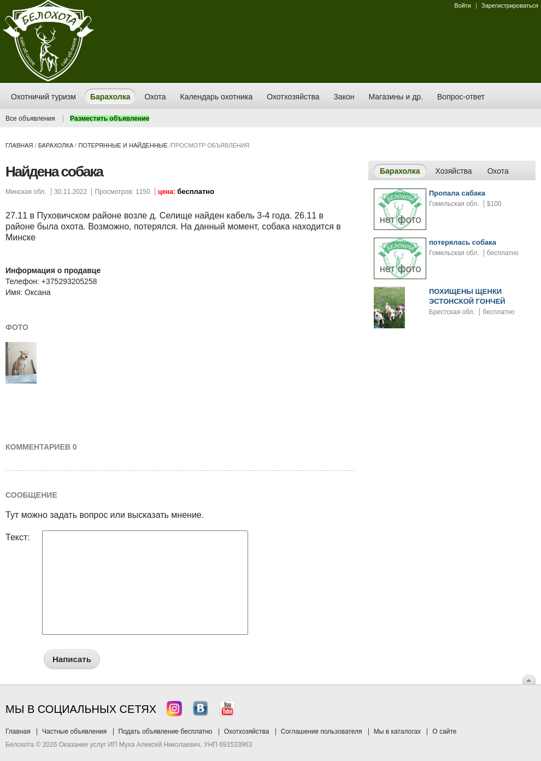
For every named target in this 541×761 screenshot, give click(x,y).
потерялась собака (462, 242)
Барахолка (56, 145)
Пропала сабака (457, 193)
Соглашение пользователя (321, 731)
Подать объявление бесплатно (166, 731)
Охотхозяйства (246, 731)
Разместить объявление (109, 118)
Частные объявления (74, 731)
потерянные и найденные (122, 145)
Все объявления (30, 118)
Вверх (529, 680)
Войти (462, 5)
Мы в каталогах (397, 731)
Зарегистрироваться (509, 5)
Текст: (17, 537)
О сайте (444, 731)
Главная (19, 145)
